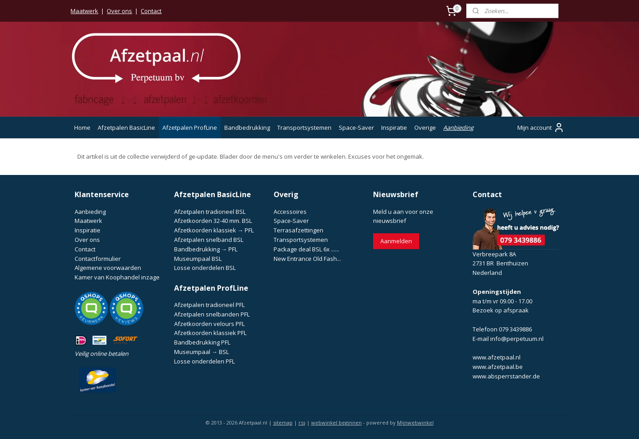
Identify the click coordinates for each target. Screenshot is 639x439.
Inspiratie (394, 127)
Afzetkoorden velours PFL (209, 324)
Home (82, 127)
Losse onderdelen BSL (205, 268)
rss (301, 422)
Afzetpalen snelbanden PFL (212, 314)
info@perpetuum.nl (517, 339)
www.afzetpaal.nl (497, 357)
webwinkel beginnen (336, 422)
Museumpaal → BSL (201, 352)
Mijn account (540, 127)
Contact (151, 11)
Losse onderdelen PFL (204, 361)
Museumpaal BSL (198, 259)
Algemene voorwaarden (108, 268)
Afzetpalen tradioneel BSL (210, 212)
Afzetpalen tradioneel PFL (209, 305)
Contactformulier (98, 259)
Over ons (119, 11)
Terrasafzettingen (298, 230)
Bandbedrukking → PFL (205, 249)
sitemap (283, 422)
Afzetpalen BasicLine (126, 127)
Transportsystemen (304, 127)
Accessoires (290, 212)
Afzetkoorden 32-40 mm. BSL (213, 221)
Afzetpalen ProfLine (189, 127)
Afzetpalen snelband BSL (208, 240)
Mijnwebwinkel (415, 422)
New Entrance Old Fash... (307, 259)
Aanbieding (458, 127)
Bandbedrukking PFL (202, 342)
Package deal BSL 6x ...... (306, 249)
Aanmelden (396, 241)
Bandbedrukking (247, 127)
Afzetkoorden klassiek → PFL (214, 230)
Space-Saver (356, 127)
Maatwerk (84, 11)
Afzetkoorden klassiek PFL (210, 333)
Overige (425, 127)
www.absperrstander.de (506, 376)
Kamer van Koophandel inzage (117, 277)
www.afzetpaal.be (498, 367)
